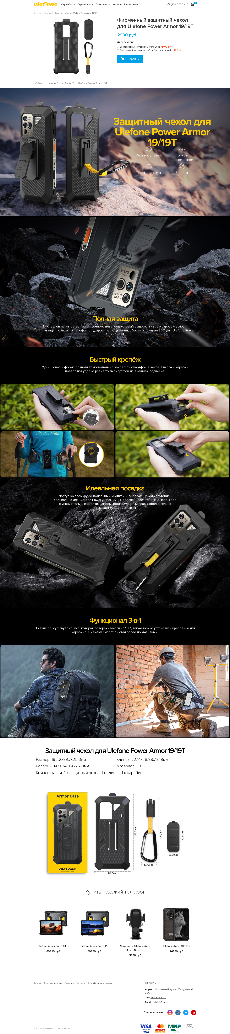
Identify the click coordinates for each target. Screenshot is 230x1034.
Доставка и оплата (53, 983)
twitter (185, 1012)
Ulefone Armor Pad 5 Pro (94, 946)
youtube (193, 1012)
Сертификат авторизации (100, 983)
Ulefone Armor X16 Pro (176, 946)
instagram (170, 1012)
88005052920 (158, 997)
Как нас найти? (132, 4)
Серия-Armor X (85, 4)
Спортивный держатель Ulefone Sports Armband (150, 50)
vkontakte (178, 1012)
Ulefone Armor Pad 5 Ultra (53, 946)
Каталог (37, 983)
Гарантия (69, 983)
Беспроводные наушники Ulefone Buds (144, 46)
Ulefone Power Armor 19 (61, 83)
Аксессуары (115, 4)
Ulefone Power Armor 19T (92, 83)
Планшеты (101, 4)
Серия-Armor (68, 4)
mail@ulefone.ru (160, 1002)
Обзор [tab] (39, 83)
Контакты (80, 983)
